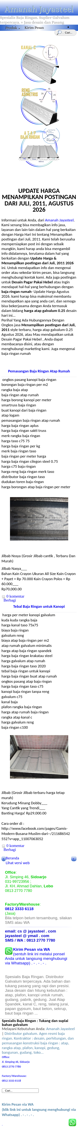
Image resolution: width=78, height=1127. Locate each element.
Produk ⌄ (13, 28)
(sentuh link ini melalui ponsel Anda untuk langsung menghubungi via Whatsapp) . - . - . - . (36, 956)
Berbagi (10, 600)
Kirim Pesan (34, 28)
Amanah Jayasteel (39, 9)
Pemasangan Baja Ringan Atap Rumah (39, 371)
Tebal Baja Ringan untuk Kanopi (39, 606)
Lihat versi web (18, 862)
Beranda (12, 858)
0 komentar (15, 596)
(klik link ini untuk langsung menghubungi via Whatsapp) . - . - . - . (39, 1109)
